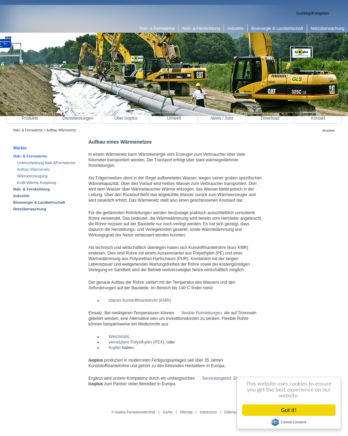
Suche (167, 412)
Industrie (21, 196)
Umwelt (174, 118)
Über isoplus (126, 118)
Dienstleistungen (78, 118)
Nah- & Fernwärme (27, 130)
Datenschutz (234, 412)
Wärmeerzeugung (32, 176)
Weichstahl (119, 336)
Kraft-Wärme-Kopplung (36, 182)
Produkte (30, 118)
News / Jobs (222, 118)
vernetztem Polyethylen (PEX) (136, 342)
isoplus (35, 19)
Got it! (288, 410)
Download (270, 118)
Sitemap (186, 412)
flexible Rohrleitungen (202, 312)
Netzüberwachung (29, 209)
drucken (328, 130)
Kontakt (318, 118)
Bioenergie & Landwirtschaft (39, 202)
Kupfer (115, 347)
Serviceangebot (216, 378)
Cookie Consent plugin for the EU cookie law (288, 422)
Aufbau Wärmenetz (33, 169)
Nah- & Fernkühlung (31, 189)
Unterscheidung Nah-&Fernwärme (46, 163)
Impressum (208, 412)
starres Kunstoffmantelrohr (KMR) (140, 300)
